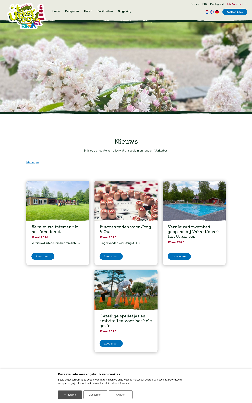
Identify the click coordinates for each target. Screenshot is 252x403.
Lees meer (43, 258)
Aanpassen (95, 394)
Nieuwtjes (32, 161)
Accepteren (70, 394)
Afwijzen (120, 394)
